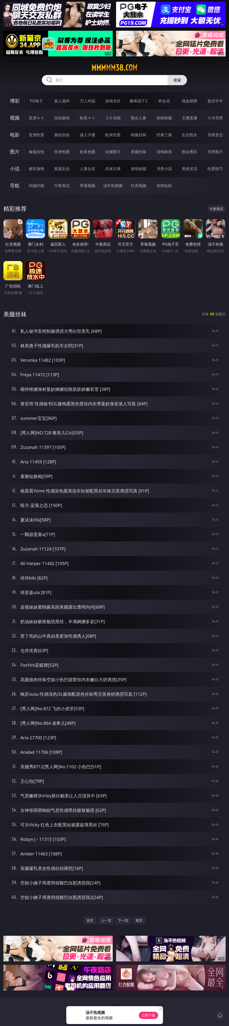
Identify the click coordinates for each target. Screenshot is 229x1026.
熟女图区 (189, 151)
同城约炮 (36, 185)
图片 (15, 151)
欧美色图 (87, 151)
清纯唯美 (164, 151)
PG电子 (36, 101)
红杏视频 (138, 185)
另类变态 (215, 134)
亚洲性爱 (36, 134)
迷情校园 (138, 168)
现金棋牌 (189, 101)
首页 (90, 920)
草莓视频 (87, 185)
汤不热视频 (113, 185)
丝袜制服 (164, 118)
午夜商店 (62, 185)
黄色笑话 (189, 168)
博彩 (15, 101)
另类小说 (164, 168)
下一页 (123, 920)
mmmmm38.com (114, 68)
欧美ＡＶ (87, 118)
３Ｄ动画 (113, 118)
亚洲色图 (62, 151)
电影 (15, 134)
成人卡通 (87, 134)
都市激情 (36, 168)
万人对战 (87, 101)
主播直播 (189, 118)
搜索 (177, 80)
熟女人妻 (138, 118)
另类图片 (215, 151)
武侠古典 (113, 168)
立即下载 (148, 1015)
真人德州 (62, 101)
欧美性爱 (113, 134)
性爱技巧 (215, 168)
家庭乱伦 (62, 168)
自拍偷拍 (62, 118)
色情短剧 (164, 185)
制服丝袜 (138, 134)
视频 (15, 117)
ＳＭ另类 (215, 118)
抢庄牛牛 (215, 101)
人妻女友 (87, 168)
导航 (15, 185)
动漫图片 (113, 151)
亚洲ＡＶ (36, 118)
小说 (15, 168)
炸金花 (164, 101)
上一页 (106, 920)
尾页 (139, 920)
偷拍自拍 (62, 134)
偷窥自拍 (36, 151)
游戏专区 (113, 101)
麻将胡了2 (138, 101)
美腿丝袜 (138, 151)
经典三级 (164, 134)
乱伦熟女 (189, 134)
